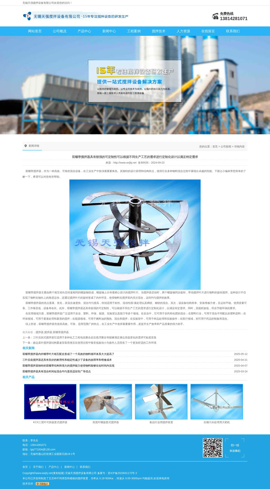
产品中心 (84, 31)
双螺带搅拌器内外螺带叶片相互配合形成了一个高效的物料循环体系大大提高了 (68, 353)
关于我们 (38, 466)
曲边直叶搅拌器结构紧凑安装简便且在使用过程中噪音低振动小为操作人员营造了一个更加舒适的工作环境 (94, 342)
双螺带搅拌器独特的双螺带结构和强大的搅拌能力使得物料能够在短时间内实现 (68, 365)
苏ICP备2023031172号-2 (122, 473)
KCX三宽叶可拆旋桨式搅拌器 (50, 422)
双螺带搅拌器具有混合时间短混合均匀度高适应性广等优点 (56, 371)
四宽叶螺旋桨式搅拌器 (106, 422)
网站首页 (35, 31)
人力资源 (183, 31)
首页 (215, 146)
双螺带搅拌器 (33, 171)
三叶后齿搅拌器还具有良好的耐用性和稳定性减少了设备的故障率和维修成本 (67, 359)
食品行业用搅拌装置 (161, 422)
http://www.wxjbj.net (124, 162)
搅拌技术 (158, 31)
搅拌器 (37, 292)
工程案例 (134, 31)
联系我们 (233, 31)
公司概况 (59, 31)
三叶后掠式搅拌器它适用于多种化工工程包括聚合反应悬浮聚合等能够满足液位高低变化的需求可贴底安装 (94, 337)
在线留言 (208, 31)
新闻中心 (109, 31)
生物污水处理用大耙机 (217, 422)
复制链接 (58, 473)
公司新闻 (226, 146)
